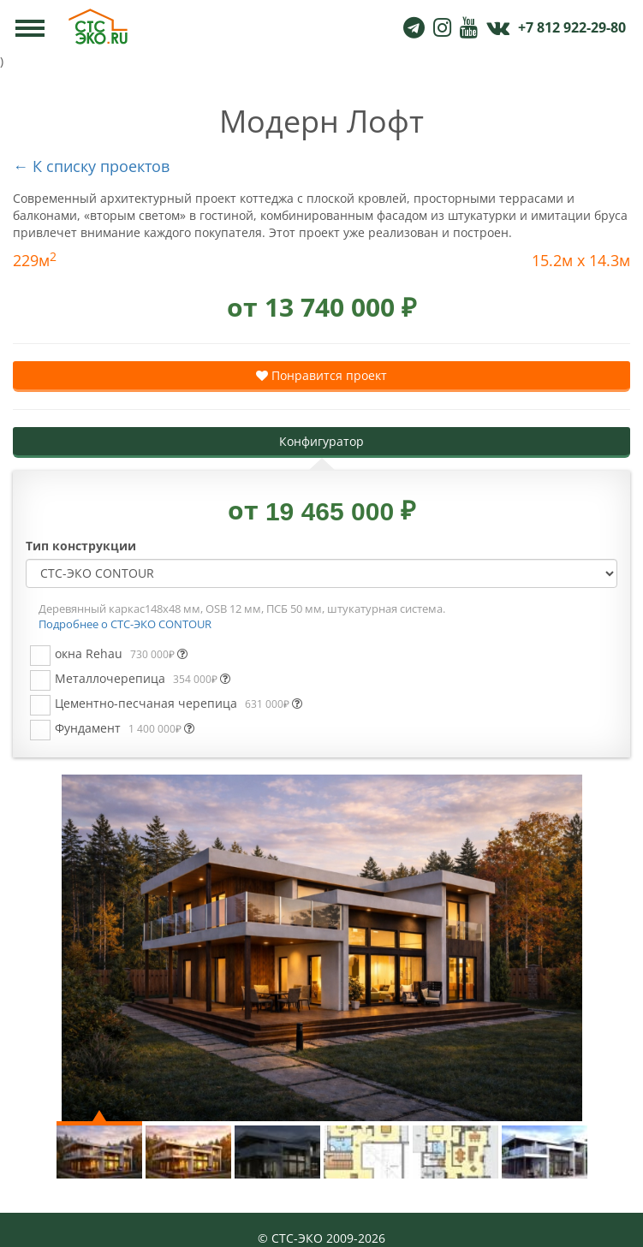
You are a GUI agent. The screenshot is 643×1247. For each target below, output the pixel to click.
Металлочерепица (142, 678)
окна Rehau (121, 653)
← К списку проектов (91, 166)
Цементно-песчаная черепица (178, 703)
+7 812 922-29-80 (572, 27)
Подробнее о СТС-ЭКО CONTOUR (125, 624)
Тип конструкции (81, 545)
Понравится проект (321, 375)
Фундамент (124, 728)
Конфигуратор (321, 441)
